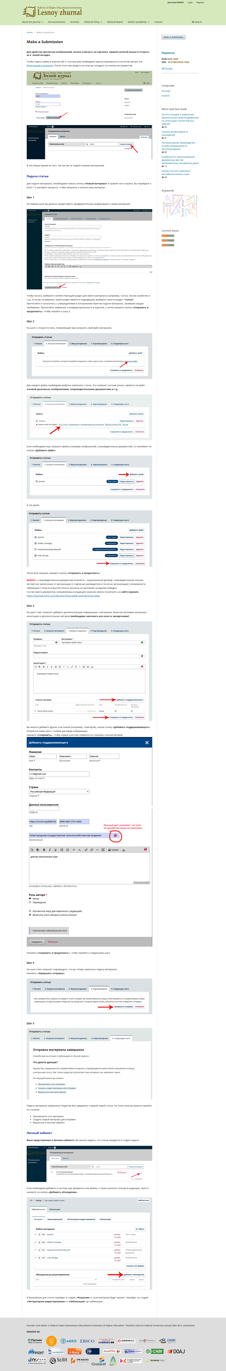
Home (29, 32)
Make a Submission (173, 37)
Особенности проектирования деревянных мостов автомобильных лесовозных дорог (180, 160)
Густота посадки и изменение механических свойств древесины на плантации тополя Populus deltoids (180, 119)
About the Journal (31, 21)
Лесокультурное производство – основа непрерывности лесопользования (179, 145)
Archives (74, 21)
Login (190, 2)
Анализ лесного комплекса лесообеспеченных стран (176, 172)
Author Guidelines (138, 21)
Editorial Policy (92, 21)
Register (200, 2)
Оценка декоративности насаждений (175, 133)
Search (197, 21)
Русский (166, 90)
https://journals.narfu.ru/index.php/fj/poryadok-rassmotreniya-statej (63, 595)
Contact (158, 21)
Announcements (56, 21)
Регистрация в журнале (39, 65)
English (166, 95)
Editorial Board (115, 21)
